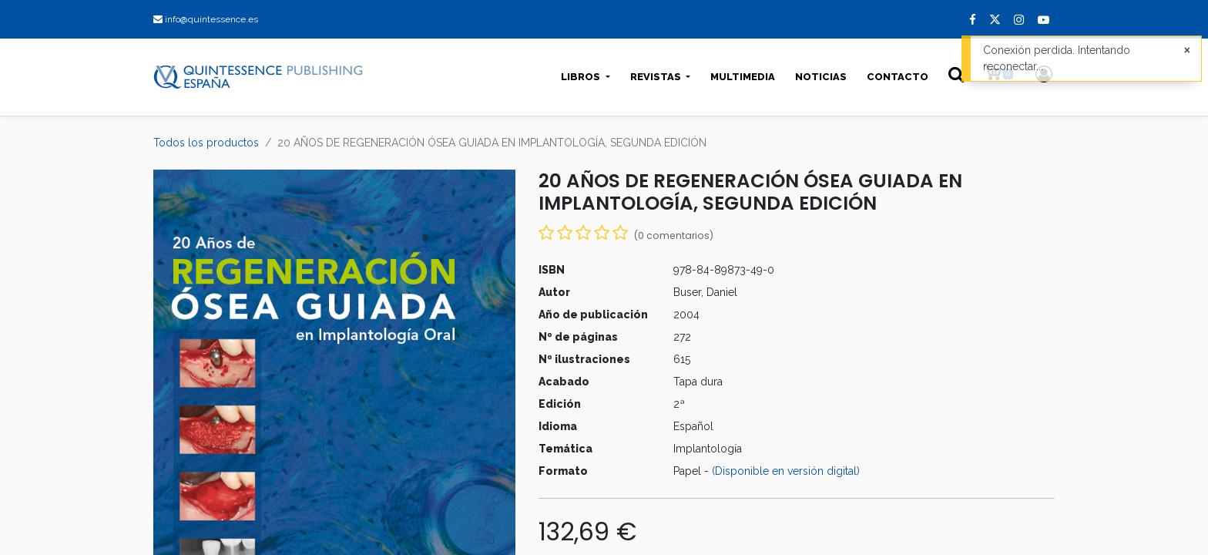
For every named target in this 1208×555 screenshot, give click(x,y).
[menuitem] (742, 77)
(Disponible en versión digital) (786, 471)
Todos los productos (206, 142)
